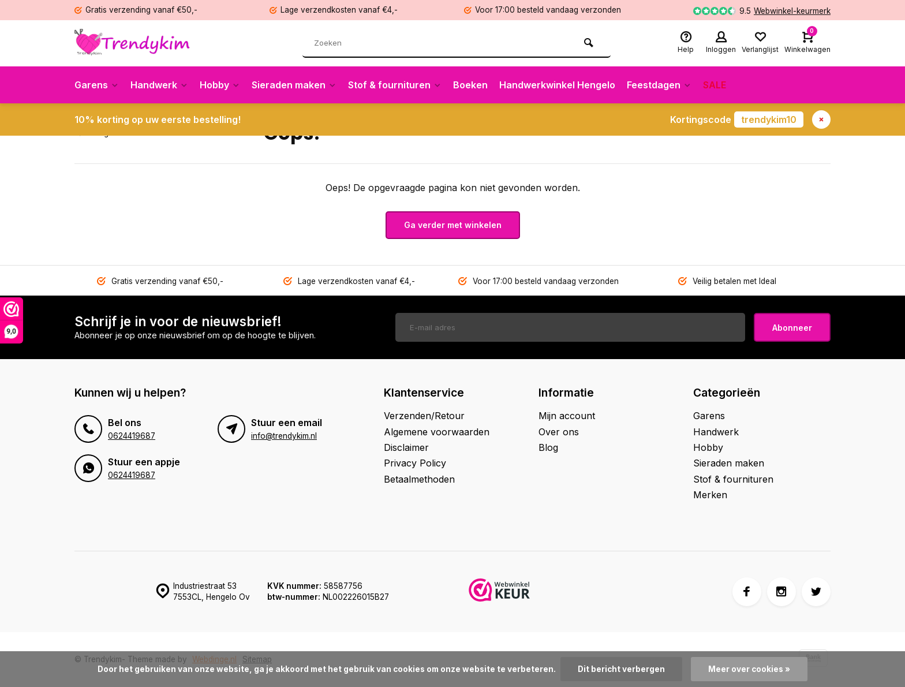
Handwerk (159, 85)
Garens (96, 85)
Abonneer (792, 328)
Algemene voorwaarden (436, 432)
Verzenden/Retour (424, 415)
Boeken (470, 85)
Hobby (220, 85)
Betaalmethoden (419, 479)
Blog (548, 447)
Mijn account (566, 415)
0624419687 (131, 435)
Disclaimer (406, 447)
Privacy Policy (415, 463)
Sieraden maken (294, 85)
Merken (710, 495)
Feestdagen (659, 85)
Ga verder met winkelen (453, 225)
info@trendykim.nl (284, 435)
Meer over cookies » (749, 669)
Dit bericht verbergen (621, 669)
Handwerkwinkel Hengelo (557, 85)
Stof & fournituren (395, 85)
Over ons (558, 432)
